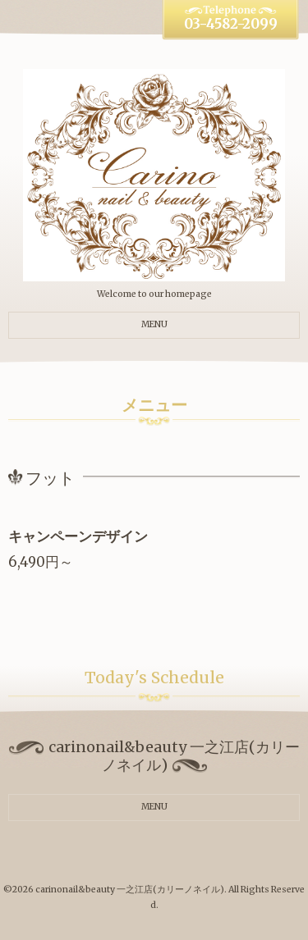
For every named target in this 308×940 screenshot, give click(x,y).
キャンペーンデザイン (78, 536)
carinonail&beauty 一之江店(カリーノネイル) (129, 889)
